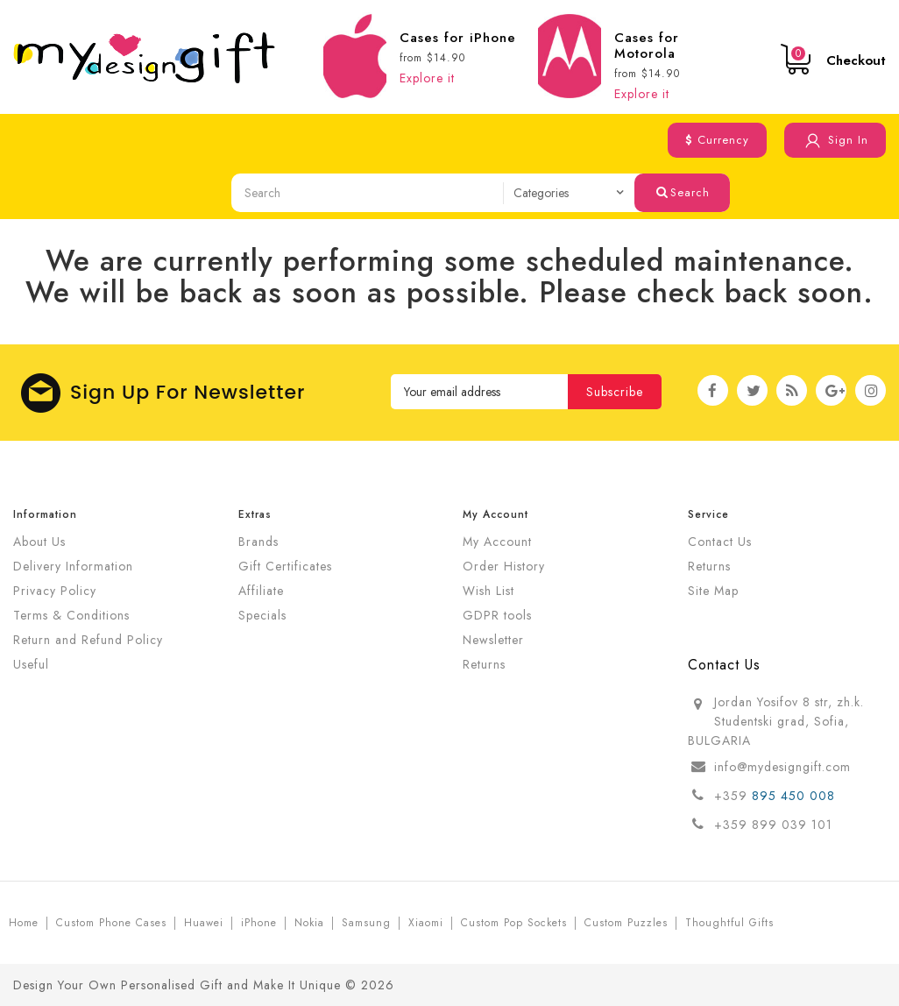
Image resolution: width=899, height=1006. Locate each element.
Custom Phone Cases (111, 923)
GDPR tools (497, 615)
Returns (484, 664)
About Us (39, 541)
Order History (504, 566)
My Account (497, 541)
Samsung (366, 923)
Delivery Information (73, 566)
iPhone (259, 923)
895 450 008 (795, 795)
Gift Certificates (285, 566)
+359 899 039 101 (773, 824)
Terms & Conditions (71, 615)
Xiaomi (425, 923)
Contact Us (720, 541)
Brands (258, 541)
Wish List (488, 590)
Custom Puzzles (626, 923)
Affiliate (261, 590)
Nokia (309, 923)
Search (683, 192)
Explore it (427, 78)
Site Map (713, 590)
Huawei (203, 923)
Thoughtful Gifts (729, 923)
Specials (262, 615)
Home (24, 923)
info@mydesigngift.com (782, 767)
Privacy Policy (54, 590)
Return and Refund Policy (88, 639)
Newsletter (493, 639)
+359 (733, 795)
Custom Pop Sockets (514, 923)
